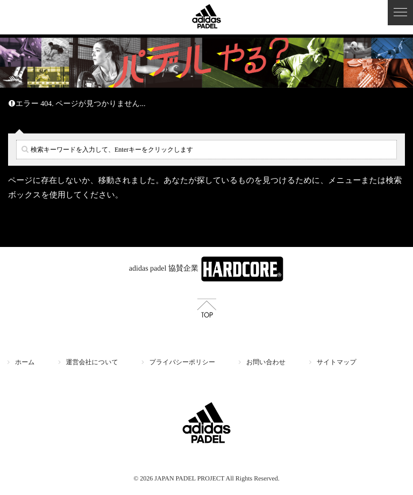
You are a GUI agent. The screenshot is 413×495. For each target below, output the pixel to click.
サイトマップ (337, 362)
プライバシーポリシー (182, 362)
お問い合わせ (266, 362)
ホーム (25, 362)
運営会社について (92, 362)
